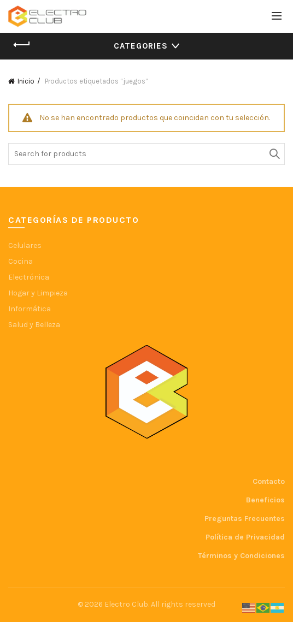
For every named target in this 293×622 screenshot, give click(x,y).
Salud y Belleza (34, 324)
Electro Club (126, 604)
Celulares (25, 245)
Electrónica (28, 277)
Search (274, 154)
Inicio (25, 81)
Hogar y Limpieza (38, 293)
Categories (141, 46)
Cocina (20, 261)
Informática (29, 308)
